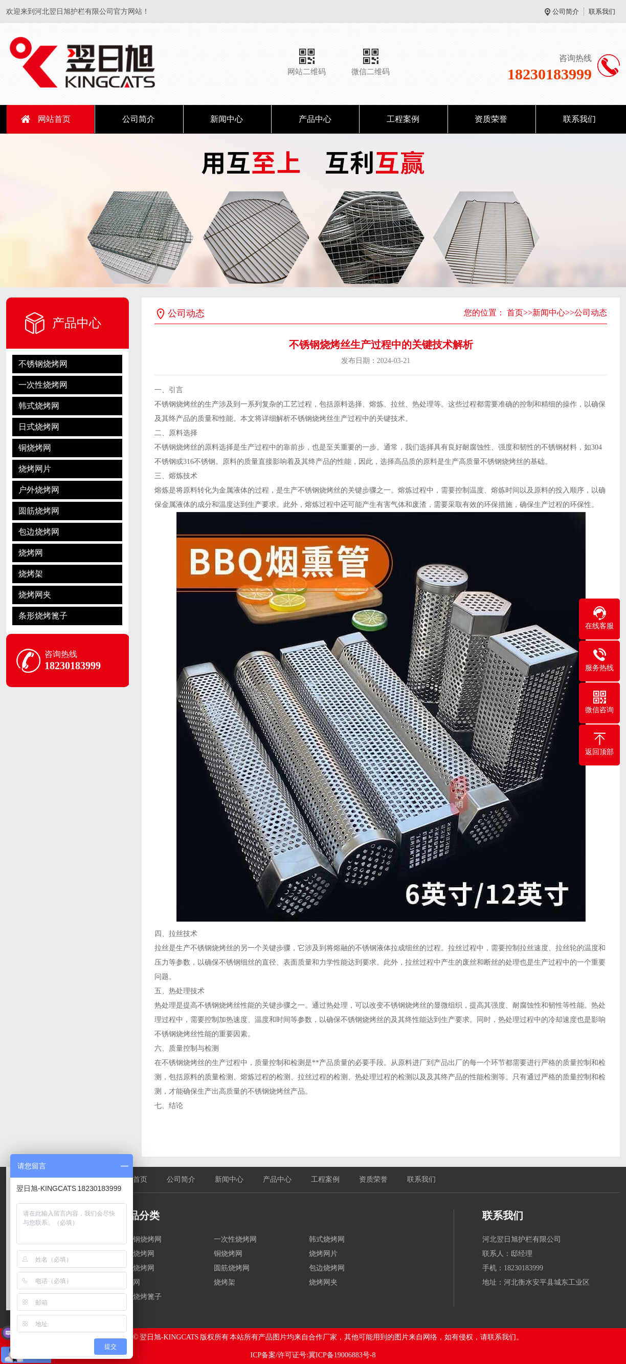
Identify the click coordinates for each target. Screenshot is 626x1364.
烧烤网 (30, 552)
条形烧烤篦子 (43, 615)
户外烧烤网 (38, 489)
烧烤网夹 (34, 594)
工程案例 (403, 119)
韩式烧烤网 (38, 405)
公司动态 (590, 312)
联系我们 (602, 11)
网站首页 (54, 119)
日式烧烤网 (38, 426)
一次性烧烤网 (43, 384)
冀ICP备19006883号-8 (341, 1355)
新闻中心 (226, 119)
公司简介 (565, 11)
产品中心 (315, 119)
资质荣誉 (491, 119)
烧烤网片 (34, 468)
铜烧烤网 (34, 447)
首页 (515, 312)
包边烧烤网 (38, 531)
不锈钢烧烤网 (43, 363)
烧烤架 (30, 573)
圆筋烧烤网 (38, 510)
